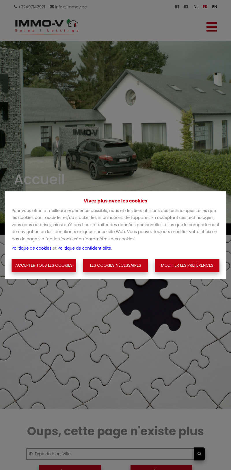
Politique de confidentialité (84, 248)
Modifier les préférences (187, 265)
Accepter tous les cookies (44, 265)
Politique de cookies (31, 248)
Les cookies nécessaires (115, 265)
